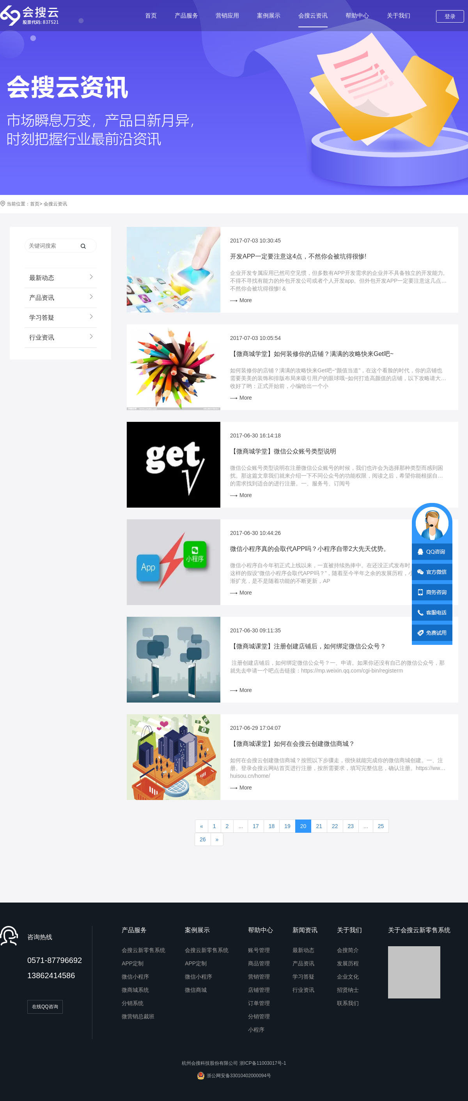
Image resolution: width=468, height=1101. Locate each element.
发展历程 (348, 963)
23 (351, 826)
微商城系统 (135, 990)
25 (381, 826)
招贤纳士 (348, 990)
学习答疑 (303, 977)
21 (319, 826)
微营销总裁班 (138, 1016)
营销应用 (227, 15)
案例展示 (268, 15)
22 (335, 826)
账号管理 (259, 950)
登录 (450, 16)
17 (256, 826)
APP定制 (133, 963)
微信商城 (196, 990)
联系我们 (348, 1003)
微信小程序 (135, 977)
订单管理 (259, 1003)
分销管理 (259, 1016)
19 (287, 826)
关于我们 (398, 15)
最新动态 (303, 950)
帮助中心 (357, 15)
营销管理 (259, 977)
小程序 (256, 1030)
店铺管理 (259, 990)
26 (203, 839)
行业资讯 (303, 990)
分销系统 (133, 1003)
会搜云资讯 (313, 19)
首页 (151, 15)
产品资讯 (303, 963)
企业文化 (348, 977)
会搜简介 (348, 950)
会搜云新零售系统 (143, 950)
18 (272, 826)
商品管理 (259, 963)
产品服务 (186, 15)
